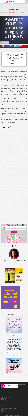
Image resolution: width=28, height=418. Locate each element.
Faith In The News (4, 400)
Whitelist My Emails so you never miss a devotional (9, 408)
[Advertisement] (13, 178)
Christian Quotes (3, 398)
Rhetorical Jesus (3, 399)
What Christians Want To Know (6, 397)
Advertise (2, 411)
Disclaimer (2, 409)
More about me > (14, 262)
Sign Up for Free (21, 384)
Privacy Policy (3, 410)
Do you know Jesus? (4, 407)
